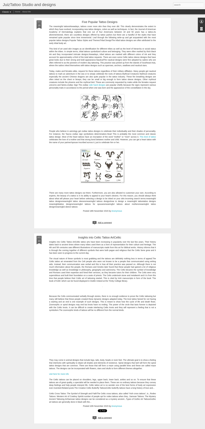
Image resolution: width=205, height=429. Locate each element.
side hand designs (97, 85)
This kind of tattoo (148, 137)
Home (17, 12)
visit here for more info (59, 374)
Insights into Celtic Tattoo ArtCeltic (99, 237)
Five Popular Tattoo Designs (99, 22)
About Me (26, 12)
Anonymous (116, 211)
